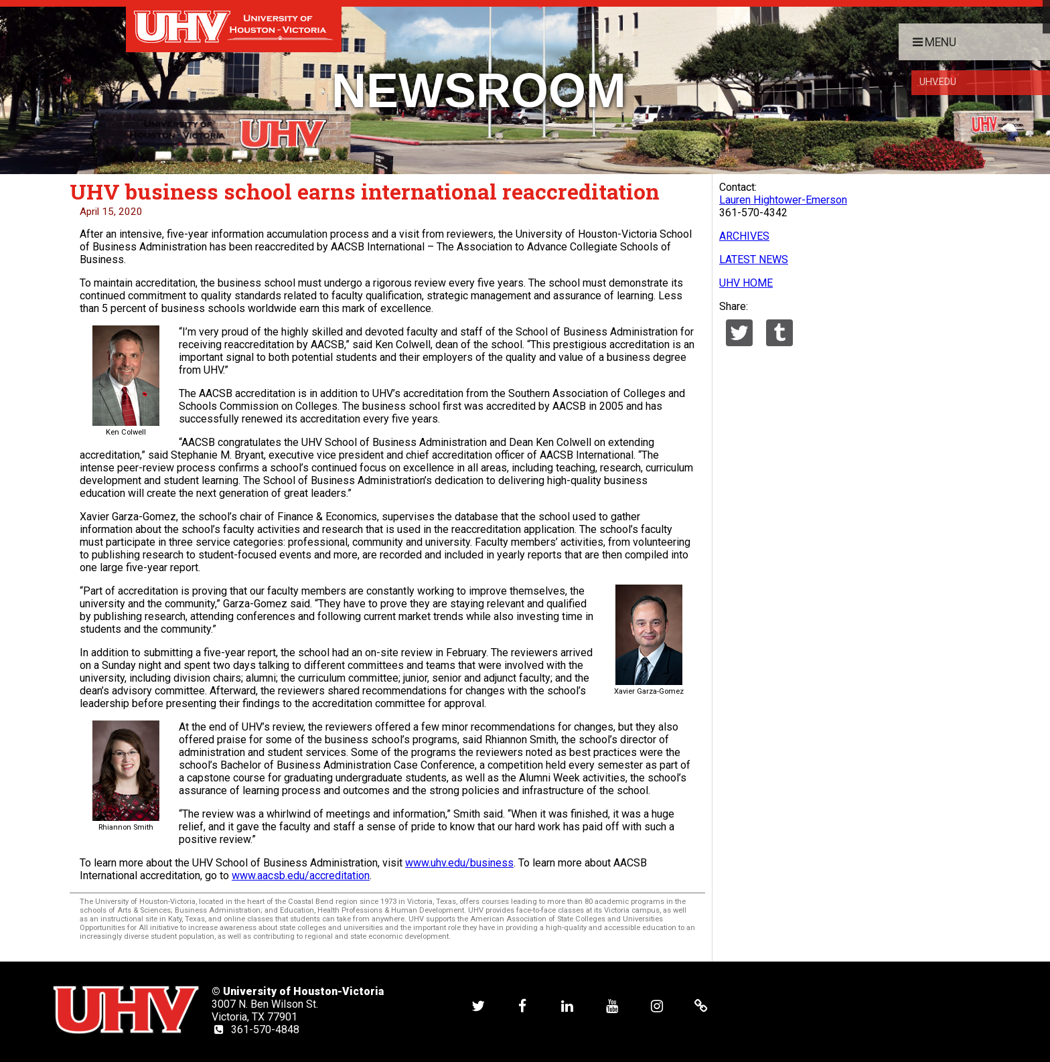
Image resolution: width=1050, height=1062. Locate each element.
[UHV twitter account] (478, 1005)
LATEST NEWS (753, 259)
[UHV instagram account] (657, 1005)
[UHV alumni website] (701, 1005)
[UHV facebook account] (522, 1005)
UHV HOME (746, 283)
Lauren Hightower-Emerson (783, 200)
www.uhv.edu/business (459, 862)
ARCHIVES (744, 236)
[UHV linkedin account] (567, 1005)
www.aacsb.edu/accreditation (301, 875)
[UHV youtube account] (612, 1005)
